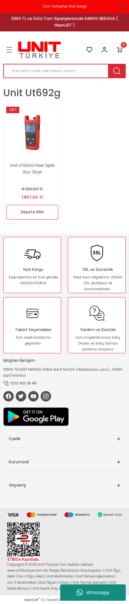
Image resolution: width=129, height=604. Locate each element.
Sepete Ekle (32, 212)
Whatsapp (93, 592)
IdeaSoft (32, 599)
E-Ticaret (50, 599)
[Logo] (39, 50)
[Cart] (119, 49)
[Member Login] (104, 49)
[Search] (64, 71)
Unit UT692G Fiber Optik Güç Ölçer (32, 169)
